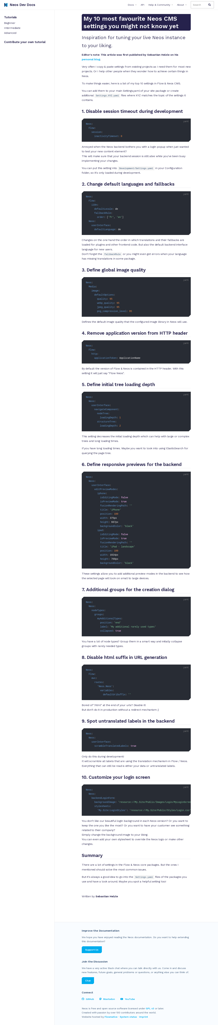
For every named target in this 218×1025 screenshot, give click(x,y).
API (142, 4)
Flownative (111, 1016)
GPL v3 (150, 1008)
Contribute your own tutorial (24, 42)
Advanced (10, 32)
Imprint (143, 1016)
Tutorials (10, 17)
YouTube (127, 999)
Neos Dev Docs (19, 5)
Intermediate (12, 28)
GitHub (88, 999)
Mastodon (107, 999)
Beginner (9, 23)
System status (128, 1016)
